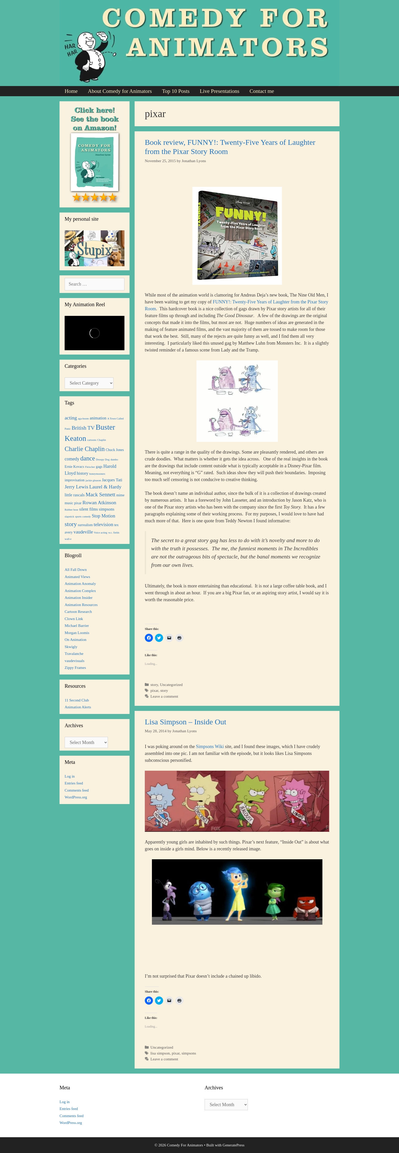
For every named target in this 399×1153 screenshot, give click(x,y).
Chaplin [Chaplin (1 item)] (101, 440)
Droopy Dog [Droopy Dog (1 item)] (103, 459)
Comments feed (77, 790)
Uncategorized (171, 684)
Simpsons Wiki (210, 746)
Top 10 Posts (176, 91)
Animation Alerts (78, 707)
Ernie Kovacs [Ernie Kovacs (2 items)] (74, 467)
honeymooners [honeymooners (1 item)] (97, 473)
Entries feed (74, 783)
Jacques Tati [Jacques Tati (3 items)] (112, 479)
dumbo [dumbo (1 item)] (114, 459)
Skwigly (71, 647)
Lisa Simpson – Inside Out (185, 722)
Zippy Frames (75, 668)
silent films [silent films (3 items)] (88, 509)
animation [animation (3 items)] (98, 418)
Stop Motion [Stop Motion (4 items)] (103, 515)
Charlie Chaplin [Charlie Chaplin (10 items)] (85, 448)
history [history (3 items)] (82, 473)
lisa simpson (160, 1053)
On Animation (75, 640)
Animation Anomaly (80, 584)
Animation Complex (80, 591)
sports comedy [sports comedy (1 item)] (83, 516)
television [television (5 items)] (103, 524)
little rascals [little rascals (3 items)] (75, 495)
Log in (70, 776)
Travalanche (74, 654)
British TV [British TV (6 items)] (83, 428)
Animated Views (77, 577)
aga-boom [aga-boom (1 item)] (83, 418)
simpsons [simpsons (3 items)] (106, 509)
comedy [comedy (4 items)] (72, 458)
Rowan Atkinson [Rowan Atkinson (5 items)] (99, 502)
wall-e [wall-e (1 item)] (68, 539)
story (154, 684)
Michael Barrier (77, 626)
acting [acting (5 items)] (71, 417)
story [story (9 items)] (71, 524)
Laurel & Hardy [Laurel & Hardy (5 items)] (105, 486)
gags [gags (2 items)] (99, 467)
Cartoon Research (78, 612)
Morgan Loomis (77, 633)
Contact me (262, 91)
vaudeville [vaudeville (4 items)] (83, 532)
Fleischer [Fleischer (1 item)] (90, 467)
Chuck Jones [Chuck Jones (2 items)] (115, 450)
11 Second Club (77, 700)
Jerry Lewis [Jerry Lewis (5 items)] (76, 486)
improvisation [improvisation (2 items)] (74, 480)
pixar (154, 690)
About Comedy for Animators (120, 91)
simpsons (188, 1053)
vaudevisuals (74, 661)
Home (71, 91)
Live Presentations (219, 91)
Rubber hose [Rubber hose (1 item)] (71, 509)
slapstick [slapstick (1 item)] (69, 516)
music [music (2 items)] (69, 503)
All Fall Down (76, 570)
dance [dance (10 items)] (87, 458)
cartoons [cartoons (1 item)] (91, 440)
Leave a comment (164, 696)
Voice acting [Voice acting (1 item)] (100, 532)
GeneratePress (234, 1145)
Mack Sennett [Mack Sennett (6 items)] (100, 494)
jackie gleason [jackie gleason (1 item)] (93, 480)
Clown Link (74, 619)
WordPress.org (76, 797)
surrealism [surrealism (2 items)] (85, 525)
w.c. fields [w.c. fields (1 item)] (113, 532)
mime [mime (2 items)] (120, 495)
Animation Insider (79, 598)
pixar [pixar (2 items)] (77, 503)
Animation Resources (81, 605)
